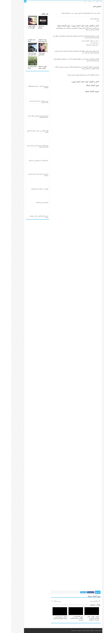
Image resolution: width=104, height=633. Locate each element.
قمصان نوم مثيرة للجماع (31, 202)
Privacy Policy (75, 630)
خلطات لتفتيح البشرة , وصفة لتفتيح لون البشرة (49, 617)
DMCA (81, 630)
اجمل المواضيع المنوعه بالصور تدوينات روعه (71, 13)
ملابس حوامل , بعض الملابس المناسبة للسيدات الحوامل (82, 618)
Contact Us (63, 630)
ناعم (89, 1)
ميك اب (73, 1)
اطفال (86, 1)
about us (68, 630)
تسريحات (78, 1)
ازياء (82, 1)
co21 (87, 20)
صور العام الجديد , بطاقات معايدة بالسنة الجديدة (65, 618)
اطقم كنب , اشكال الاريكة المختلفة (28, 189)
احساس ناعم (86, 6)
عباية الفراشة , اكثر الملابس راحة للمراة (27, 160)
